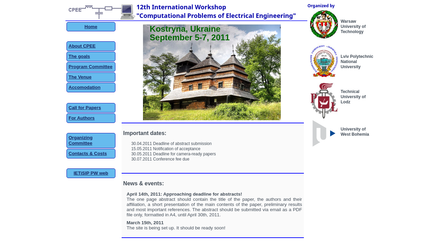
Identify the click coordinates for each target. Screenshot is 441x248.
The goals (79, 56)
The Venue (80, 77)
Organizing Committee (81, 140)
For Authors (82, 118)
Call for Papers (85, 107)
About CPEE (82, 46)
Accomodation (85, 87)
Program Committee (90, 66)
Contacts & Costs (88, 153)
